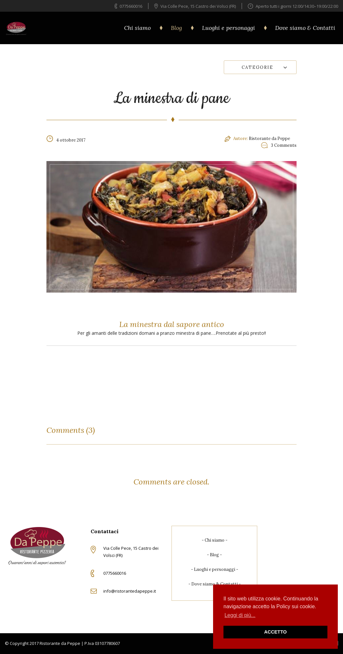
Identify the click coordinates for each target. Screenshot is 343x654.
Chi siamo (137, 27)
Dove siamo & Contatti (305, 27)
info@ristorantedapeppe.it (129, 591)
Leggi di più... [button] (239, 615)
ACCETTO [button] (275, 632)
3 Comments (284, 145)
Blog (176, 27)
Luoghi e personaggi (228, 27)
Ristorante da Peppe (269, 138)
